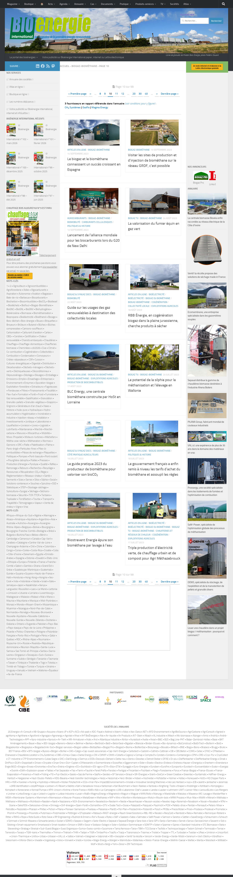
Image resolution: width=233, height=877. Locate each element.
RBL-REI (148, 813)
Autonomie (24, 293)
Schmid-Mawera (27, 820)
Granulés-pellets (14, 402)
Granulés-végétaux (35, 402)
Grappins (51, 402)
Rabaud (97, 813)
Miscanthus (33, 433)
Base (214, 739)
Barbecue (25, 297)
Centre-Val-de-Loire (39, 542)
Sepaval (112, 820)
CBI (172, 751)
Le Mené (42, 589)
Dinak (222, 758)
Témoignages (26, 502)
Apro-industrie (38, 739)
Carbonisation (13, 332)
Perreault (201, 805)
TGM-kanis (31, 832)
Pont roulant (51, 456)
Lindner (11, 793)
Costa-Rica (36, 550)
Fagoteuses (51, 386)
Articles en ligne (76, 149)
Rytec (109, 817)
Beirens (61, 743)
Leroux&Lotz (206, 789)
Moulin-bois (162, 797)
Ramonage (11, 468)
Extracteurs (37, 386)
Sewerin (214, 820)
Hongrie (43, 577)
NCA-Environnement (83, 801)
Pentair (191, 805)
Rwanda (36, 643)
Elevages (39, 375)
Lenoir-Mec (192, 789)
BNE (182, 747)
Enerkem (209, 762)
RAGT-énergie (110, 813)
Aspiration (11, 293)
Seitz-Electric (99, 820)
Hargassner (23, 778)
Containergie (183, 755)
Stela (221, 824)
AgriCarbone (194, 731)
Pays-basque (15, 627)
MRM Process (177, 797)
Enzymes (29, 382)
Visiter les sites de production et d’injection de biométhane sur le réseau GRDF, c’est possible (152, 160)
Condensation (28, 355)
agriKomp (11, 735)
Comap (139, 755)
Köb (97, 789)
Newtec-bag (168, 801)
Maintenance (25, 429)
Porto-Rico (23, 635)
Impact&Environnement (112, 782)
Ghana (37, 565)
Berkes (89, 743)
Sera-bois (141, 820)
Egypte (39, 554)
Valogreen (90, 836)
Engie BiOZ (10, 766)
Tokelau (52, 662)
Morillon (126, 797)
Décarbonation (13, 367)
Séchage (33, 491)
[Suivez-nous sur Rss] (48, 66)
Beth (108, 743)
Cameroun (25, 538)
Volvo (60, 840)
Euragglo (127, 766)
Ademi (117, 731)
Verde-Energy (162, 836)
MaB (86, 793)
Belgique (26, 527)
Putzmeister (59, 813)
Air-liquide (111, 735)
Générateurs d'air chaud (29, 406)
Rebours (24, 468)
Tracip (121, 832)
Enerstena (221, 762)
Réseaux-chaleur (33, 475)
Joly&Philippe (37, 786)
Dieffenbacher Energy (206, 758)
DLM (17, 762)
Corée (26, 550)
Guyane (29, 573)
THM (75, 832)
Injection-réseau (26, 417)
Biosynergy (153, 747)
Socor (87, 824)
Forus (176, 770)
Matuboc (182, 793)
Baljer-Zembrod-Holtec (198, 739)
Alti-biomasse (183, 735)
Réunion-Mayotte (30, 647)
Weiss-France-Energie (156, 840)
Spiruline (45, 483)
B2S (166, 739)
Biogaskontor (12, 747)
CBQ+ (9, 336)
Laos (33, 589)
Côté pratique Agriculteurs (83, 454)
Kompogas (216, 786)
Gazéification (32, 398)
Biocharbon (12, 301)
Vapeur (38, 502)
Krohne (66, 789)
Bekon (70, 743)
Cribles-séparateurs (16, 359)
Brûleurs (22, 324)
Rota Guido (33, 817)
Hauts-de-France (44, 573)
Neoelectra (101, 801)
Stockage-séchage (37, 487)
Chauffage (11, 344)
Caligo (78, 751)
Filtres (25, 390)
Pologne (41, 631)
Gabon (18, 565)
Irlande (35, 581)
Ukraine (50, 666)
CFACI (208, 751)
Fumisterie (50, 394)
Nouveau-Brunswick (41, 612)
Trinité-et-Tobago (15, 666)
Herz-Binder (126, 778)
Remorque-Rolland (214, 813)
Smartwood (44, 824)
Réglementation (14, 475)
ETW (118, 766)
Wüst (100, 844)
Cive (44, 348)
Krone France (79, 789)
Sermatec (172, 820)
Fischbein (145, 770)
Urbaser (52, 836)
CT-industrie (14, 758)
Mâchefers (50, 437)
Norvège (24, 612)
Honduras (18, 577)
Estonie (30, 558)
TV (162, 4)
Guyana (19, 573)
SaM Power (154, 817)
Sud (41, 654)
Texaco (20, 832)
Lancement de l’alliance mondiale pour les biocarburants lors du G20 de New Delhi (93, 240)
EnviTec (52, 766)
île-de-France (15, 674)
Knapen (181, 786)
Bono (196, 747)
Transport (47, 499)
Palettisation (37, 444)
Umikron (210, 832)
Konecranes (23, 789)
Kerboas (153, 786)
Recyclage (48, 468)
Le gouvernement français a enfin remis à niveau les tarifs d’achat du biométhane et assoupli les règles (154, 469)
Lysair (79, 793)
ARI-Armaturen (76, 739)
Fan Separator (62, 770)
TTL (173, 832)
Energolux (197, 762)
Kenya (42, 585)
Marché (38, 429)
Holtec (181, 778)
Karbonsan (106, 786)
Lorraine (33, 592)
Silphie (44, 479)
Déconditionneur (40, 371)
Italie (51, 581)
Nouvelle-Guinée (15, 620)
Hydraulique (36, 409)
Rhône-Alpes (29, 639)
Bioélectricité (157, 294)
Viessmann (11, 840)
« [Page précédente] (90, 93)
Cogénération (159, 302)
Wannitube (125, 840)
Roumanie (43, 639)
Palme (49, 444)
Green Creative (174, 774)
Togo (43, 662)
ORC (19, 444)
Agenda (63, 4)
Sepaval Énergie (126, 820)
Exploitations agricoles (164, 306)
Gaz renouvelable (15, 398)
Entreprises (47, 378)
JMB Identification (20, 786)
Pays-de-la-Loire (32, 627)
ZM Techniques (134, 844)
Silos (36, 479)
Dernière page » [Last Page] (169, 93)
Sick (223, 820)
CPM (194, 755)
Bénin (43, 534)
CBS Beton (181, 751)
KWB (90, 789)
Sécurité (22, 495)
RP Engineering (62, 817)
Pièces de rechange (32, 452)
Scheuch (223, 817)
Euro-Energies (141, 766)
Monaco (10, 604)
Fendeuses (13, 390)
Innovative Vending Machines (150, 782)
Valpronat (102, 836)
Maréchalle (169, 793)
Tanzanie (41, 658)
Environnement (14, 382)
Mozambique (49, 604)
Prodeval (209, 809)
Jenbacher (212, 782)
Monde (20, 604)
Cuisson (39, 359)
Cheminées (24, 348)
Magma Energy (99, 107)
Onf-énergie (67, 805)
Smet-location (59, 824)
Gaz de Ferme (85, 774)
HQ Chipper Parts (215, 778)
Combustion (12, 355)
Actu (50, 4)
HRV (7, 782)
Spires (176, 824)
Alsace (9, 519)
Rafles (53, 464)
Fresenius (26, 774)
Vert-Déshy (204, 836)
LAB (119, 789)
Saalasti (124, 817)
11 (116, 93)
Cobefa (119, 755)
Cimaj (66, 755)
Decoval (100, 758)
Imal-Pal (93, 782)
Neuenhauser (135, 801)
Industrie (11, 417)
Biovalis (165, 747)
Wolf (93, 844)
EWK (22, 770)
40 (146, 93)
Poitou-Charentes (26, 631)
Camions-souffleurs (32, 328)
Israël (44, 581)
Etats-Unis (52, 558)
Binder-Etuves (152, 743)
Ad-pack (85, 731)
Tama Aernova (121, 828)
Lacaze (145, 789)
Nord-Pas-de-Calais (40, 608)
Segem (87, 820)
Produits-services (144, 4)
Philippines (48, 627)
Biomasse (26, 313)
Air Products (124, 735)
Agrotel (68, 735)
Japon (21, 585)
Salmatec (141, 817)
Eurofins (165, 766)
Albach (147, 735)
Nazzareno (65, 801)
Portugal (35, 635)
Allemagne (49, 515)
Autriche (21, 523)
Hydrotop (43, 782)
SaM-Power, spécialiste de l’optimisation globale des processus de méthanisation (206, 528)
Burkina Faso (23, 534)
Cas (92, 4)
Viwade (38, 840)
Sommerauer (135, 824)
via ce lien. (25, 270)
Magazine (12, 4)
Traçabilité (11, 502)
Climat (51, 348)
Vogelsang (49, 840)
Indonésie (25, 581)
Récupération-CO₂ (29, 471)
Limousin (12, 592)
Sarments (11, 479)
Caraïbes (10, 542)
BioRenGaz (140, 747)
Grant (152, 774)
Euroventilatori (202, 766)
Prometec (221, 809)
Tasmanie (53, 658)
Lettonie (53, 589)
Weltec (191, 840)
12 (122, 93)
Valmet (79, 836)
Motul (151, 797)
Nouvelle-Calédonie (38, 616)
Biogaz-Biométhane (41, 305)
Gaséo (73, 774)
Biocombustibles (28, 301)
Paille (26, 444)
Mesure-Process (72, 797)
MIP (111, 797)
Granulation (46, 398)
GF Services (118, 774)
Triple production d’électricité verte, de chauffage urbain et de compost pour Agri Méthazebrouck (154, 553)
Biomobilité (73, 222)
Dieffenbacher (186, 758)
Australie (10, 523)
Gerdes (106, 774)
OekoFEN (22, 805)
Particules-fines (28, 448)
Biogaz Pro (108, 747)
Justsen (50, 786)
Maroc (50, 596)
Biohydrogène (43, 309)
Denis (131, 758)
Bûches (42, 324)
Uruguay (10, 670)
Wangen (113, 840)
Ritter (8, 817)
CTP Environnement (32, 758)
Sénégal (31, 658)
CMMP (102, 755)
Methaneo (102, 797)
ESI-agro (97, 766)
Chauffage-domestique (31, 344)
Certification (31, 336)
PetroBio (10, 809)
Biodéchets (13, 305)
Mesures (21, 433)
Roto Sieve (47, 817)
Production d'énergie (17, 464)
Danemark (28, 554)
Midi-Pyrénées (48, 600)
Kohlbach (204, 786)
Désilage (28, 375)
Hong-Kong (31, 577)
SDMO (68, 820)
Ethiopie (12, 562)
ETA (106, 766)
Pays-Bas (53, 623)
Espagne (20, 558)
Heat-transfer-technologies (83, 778)
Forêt (33, 394)
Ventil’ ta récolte (134, 836)
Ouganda (30, 623)
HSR (14, 782)
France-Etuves (205, 770)
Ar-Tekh (62, 739)
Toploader (11, 499)
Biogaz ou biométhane (158, 298)
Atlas (186, 4)
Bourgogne (47, 527)
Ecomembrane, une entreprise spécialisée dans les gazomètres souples (204, 316)
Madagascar (12, 596)
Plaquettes (49, 452)
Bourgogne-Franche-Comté (20, 531)
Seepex (78, 820)
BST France (14, 751)
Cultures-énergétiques (18, 363)
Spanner (166, 824)
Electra (158, 762)
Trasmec (145, 832)
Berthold (99, 743)
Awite (145, 739)
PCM (168, 805)
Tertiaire (45, 495)
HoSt (202, 778)
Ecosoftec (117, 762)
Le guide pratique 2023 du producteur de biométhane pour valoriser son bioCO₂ (91, 469)
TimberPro (101, 832)
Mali (42, 596)
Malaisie (25, 596)
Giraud (129, 774)
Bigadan (129, 743)
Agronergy (57, 735)
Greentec (188, 774)
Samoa (9, 651)
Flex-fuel (11, 394)
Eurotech (188, 766)
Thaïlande (33, 662)
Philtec (42, 809)
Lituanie (23, 592)
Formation (23, 394)
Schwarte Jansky (46, 820)
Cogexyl (129, 755)
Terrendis (10, 832)
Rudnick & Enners (81, 817)
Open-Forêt (82, 805)
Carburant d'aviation (32, 332)
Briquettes (50, 320)
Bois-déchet (12, 320)
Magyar (134, 793)
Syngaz (23, 491)
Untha (35, 836)
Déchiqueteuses (22, 371)
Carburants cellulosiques (97, 222)
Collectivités (46, 351)
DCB (91, 758)
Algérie (37, 515)
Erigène (70, 766)
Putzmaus (45, 813)
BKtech (174, 747)
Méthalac (221, 797)
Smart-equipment (26, 824)
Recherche (35, 468)
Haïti (8, 577)
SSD (54, 483)
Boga (189, 747)
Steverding (13, 828)
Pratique (124, 4)
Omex (45, 805)
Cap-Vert (46, 538)
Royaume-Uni (13, 643)
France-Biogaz (189, 770)
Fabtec (49, 770)
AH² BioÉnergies (89, 735)
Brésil (51, 531)
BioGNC (10, 309)
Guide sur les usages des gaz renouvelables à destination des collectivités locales (91, 313)
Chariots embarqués (32, 340)
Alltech (170, 735)
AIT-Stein (137, 735)
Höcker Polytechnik (70, 782)
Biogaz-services (64, 747)
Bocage (52, 317)
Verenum (191, 836)
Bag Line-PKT (177, 739)
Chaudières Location (27, 755)
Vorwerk (69, 840)
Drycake (47, 762)
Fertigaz (122, 770)
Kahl (78, 786)
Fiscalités (51, 390)
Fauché (89, 770)
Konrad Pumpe (39, 789)
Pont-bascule (36, 456)
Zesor (122, 844)
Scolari (60, 820)
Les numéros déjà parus (21, 101)
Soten (157, 824)
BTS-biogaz (34, 751)
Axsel (153, 739)
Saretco (176, 817)
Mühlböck (35, 801)
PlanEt (113, 809)
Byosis (45, 751)
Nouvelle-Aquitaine (16, 616)
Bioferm (210, 743)
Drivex (38, 762)
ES (77, 766)
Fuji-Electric (62, 774)
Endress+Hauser (181, 762)
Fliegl (155, 770)
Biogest (120, 747)
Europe (22, 562)
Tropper (165, 832)
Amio (205, 735)
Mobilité (46, 433)
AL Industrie (159, 735)
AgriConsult (208, 731)
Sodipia (96, 824)
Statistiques (12, 487)
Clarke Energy (85, 755)
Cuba (55, 550)
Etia (112, 766)
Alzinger (197, 735)
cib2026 (36, 348)
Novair (203, 801)
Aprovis (52, 739)
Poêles (34, 460)
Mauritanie (22, 600)
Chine (39, 546)
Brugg (214, 747)
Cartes (47, 332)
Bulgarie (10, 534)
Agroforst (34, 735)
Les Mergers (221, 789)
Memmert (42, 797)
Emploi (22, 378)
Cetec (199, 751)
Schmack (12, 820)
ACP (71, 731)
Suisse (48, 654)
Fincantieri (133, 770)
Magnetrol (113, 793)
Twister (192, 832)
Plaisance (103, 809)
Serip (162, 820)
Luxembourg (46, 592)
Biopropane (12, 317)
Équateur (53, 670)
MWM (202, 797)
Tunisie (30, 666)
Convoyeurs (43, 355)
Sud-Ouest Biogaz (49, 828)
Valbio (70, 836)
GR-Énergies (140, 774)
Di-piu (174, 758)
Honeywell (192, 778)
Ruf (93, 817)
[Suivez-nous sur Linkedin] (37, 66)
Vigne (19, 506)
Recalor (158, 813)
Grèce (9, 569)
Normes (47, 440)
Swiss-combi (93, 828)
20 (134, 93)
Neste (123, 801)
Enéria (61, 766)
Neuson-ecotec (152, 801)
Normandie (12, 612)
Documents (107, 4)
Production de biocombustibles (85, 382)
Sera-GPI (153, 820)
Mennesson (55, 797)
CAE (71, 751)
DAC (62, 758)
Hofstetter (161, 778)
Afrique (10, 515)
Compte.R (150, 755)
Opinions (10, 444)
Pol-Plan (122, 809)
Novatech (214, 801)
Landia (154, 789)
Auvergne (33, 523)
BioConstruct (184, 743)
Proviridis (33, 813)
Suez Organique (69, 828)
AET (145, 731)
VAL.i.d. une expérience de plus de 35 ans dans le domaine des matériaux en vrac (206, 449)
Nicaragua (23, 608)
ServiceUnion (201, 820)
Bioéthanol (40, 317)
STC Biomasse (210, 824)
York (114, 844)
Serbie (43, 651)
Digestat (36, 363)
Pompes (23, 456)
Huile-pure (22, 409)
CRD (201, 755)
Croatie (47, 550)
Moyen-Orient (33, 604)
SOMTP (148, 824)
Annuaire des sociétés (20, 79)
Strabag (25, 828)
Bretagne (41, 531)
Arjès (88, 739)
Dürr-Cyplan (72, 762)
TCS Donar (150, 828)
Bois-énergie (27, 320)
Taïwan (11, 662)
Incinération (44, 413)
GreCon (161, 774)
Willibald (221, 840)
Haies (46, 406)
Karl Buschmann (122, 786)
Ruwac (101, 817)
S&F (116, 817)
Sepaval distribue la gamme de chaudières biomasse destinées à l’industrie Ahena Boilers (205, 384)
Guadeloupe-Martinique (26, 569)
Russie (26, 643)
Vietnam (32, 670)
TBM (140, 828)
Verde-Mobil (177, 836)
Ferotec (112, 770)
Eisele (150, 762)
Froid (40, 394)
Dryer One (58, 762)
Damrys (83, 758)
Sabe (132, 817)
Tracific (112, 832)
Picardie (10, 631)
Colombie (49, 546)
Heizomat (112, 778)
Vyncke (87, 840)
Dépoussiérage (14, 375)
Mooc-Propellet (14, 437)
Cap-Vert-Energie (117, 751)
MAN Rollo (145, 793)
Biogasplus (27, 747)
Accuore (51, 731)
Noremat (181, 801)
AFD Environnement (159, 731)
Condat (160, 755)
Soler (114, 824)
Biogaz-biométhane (99, 149)
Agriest (219, 731)
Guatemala (46, 569)
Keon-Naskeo (139, 786)
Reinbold (180, 813)
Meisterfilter (219, 793)
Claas (73, 755)
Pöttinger (72, 813)
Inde (16, 581)
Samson (166, 817)
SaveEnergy (197, 817)
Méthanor (11, 801)
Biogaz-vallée (81, 747)
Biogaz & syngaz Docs (79, 294)
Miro (118, 797)
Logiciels (44, 425)
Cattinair (164, 751)
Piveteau (91, 809)
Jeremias (223, 782)
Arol (96, 739)
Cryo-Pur (210, 755)
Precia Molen (178, 809)
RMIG (16, 817)
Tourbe (36, 499)
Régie (44, 471)
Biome (129, 747)
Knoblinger (192, 786)
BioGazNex (95, 747)
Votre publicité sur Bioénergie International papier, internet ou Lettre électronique (83, 57)
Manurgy (157, 793)
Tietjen (83, 832)
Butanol (32, 324)
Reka (189, 813)
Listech (42, 793)
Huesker (22, 782)
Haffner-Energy (217, 774)
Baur (39, 743)
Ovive (126, 805)
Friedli (36, 774)
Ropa (23, 817)
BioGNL (20, 309)
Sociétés (174, 4)
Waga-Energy (100, 840)
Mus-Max (192, 797)
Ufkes (201, 832)
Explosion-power (35, 770)
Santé (47, 475)
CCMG (192, 751)
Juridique (30, 421)
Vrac (26, 506)
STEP (23, 487)
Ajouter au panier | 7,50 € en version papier (18, 276)
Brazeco (205, 747)
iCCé (85, 782)
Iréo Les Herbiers (176, 782)
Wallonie (42, 670)
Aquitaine (32, 519)
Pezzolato (22, 809)
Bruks (223, 747)
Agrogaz (45, 735)
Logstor (52, 793)
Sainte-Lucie (47, 647)
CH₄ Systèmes (73, 107)
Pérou (44, 635)
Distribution (48, 363)
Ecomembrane (103, 762)
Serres (29, 479)
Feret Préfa (100, 770)
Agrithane (23, 735)
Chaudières (49, 340)
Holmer (172, 778)
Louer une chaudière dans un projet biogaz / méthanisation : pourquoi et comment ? (206, 632)
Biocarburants (39, 297)
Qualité (44, 464)
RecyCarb (168, 813)
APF (27, 739)
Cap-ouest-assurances (94, 751)
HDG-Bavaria (60, 778)
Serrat (182, 820)
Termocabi (209, 828)
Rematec (209, 178)
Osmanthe (95, 805)
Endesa (167, 762)
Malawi (34, 596)
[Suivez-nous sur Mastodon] (53, 66)
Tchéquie (22, 662)
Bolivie (36, 527)
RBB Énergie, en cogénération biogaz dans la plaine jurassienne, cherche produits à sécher (153, 320)
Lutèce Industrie (66, 793)
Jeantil (201, 782)
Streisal (34, 828)
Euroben (154, 766)
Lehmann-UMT (176, 789)
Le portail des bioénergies (22, 57)
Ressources (12, 471)
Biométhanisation (42, 313)
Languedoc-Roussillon (17, 589)
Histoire (10, 409)
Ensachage (33, 378)
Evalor (215, 766)
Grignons (11, 406)
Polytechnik (135, 809)
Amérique (20, 519)
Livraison (25, 425)
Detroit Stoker (153, 758)
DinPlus (9, 762)
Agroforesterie (13, 289)
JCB (194, 782)
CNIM (111, 755)
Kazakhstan (31, 585)
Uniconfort (222, 832)
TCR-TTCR (34, 495)
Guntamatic (200, 774)
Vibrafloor (217, 836)
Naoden (46, 801)
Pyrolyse (34, 464)
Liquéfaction (12, 425)
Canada (35, 538)
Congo (9, 550)
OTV (105, 805)
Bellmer (80, 743)
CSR (31, 359)
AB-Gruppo (39, 731)
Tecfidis (161, 828)
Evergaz (224, 766)
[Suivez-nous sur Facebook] (43, 66)
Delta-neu (121, 758)
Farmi (80, 770)
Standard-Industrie (190, 824)
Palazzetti (136, 805)
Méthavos (23, 801)
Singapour (20, 654)
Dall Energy (71, 758)
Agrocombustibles (37, 286)
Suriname (11, 658)
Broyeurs (11, 324)
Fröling (44, 774)
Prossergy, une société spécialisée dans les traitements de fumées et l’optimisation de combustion (205, 491)
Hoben (137, 778)
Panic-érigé (12, 448)
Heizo (102, 778)
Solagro (106, 824)
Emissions (11, 378)
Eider (142, 762)
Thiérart (67, 832)
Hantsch (11, 778)
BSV (24, 751)
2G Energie (13, 731)
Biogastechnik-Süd (44, 747)
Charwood (10, 755)
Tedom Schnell (194, 828)
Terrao (220, 828)
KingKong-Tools (167, 786)
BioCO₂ (42, 301)
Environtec (40, 766)
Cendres (18, 336)
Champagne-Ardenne (17, 546)
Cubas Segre (51, 758)
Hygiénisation (29, 413)
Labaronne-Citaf (131, 789)
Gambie (28, 565)
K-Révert (60, 786)
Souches (35, 483)
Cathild (154, 751)
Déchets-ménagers (33, 367)
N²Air (223, 801)
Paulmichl (158, 805)
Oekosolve (34, 805)
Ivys (189, 782)
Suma (82, 828)
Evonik (14, 770)
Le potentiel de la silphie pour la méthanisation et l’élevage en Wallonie (152, 385)
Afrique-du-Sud (24, 515)
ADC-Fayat (97, 731)
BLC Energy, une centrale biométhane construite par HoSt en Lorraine (94, 396)
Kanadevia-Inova (91, 786)
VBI (111, 836)
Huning (32, 782)
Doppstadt (27, 762)
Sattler (185, 817)
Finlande (32, 562)
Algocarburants (38, 289)
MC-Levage (205, 793)
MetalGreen (89, 797)
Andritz (214, 735)
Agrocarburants (77, 218)
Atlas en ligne (16, 86)
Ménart (211, 797)
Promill (10, 813)
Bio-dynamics (169, 743)
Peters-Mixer (215, 805)
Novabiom (193, 801)
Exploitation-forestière (17, 386)
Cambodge (11, 538)
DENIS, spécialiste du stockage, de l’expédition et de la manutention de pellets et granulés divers (206, 586)
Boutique (29, 4)
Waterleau (138, 840)
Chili (33, 546)
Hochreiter (148, 778)
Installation (41, 417)
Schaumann (211, 817)
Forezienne (166, 770)
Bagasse (46, 293)
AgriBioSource (179, 731)
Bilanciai (139, 743)
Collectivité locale (139, 306)
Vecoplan (119, 836)
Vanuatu (21, 670)
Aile (102, 735)
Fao (73, 770)
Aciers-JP (62, 731)
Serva (190, 820)
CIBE (58, 755)
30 (140, 93)
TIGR (91, 832)
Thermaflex (45, 832)
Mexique (34, 600)
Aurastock (135, 739)
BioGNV (29, 309)
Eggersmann (131, 762)
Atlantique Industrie (110, 739)
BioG (218, 743)
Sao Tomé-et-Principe (27, 651)
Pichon (51, 809)
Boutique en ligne (18, 94)
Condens (170, 755)
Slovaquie (32, 654)
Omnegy (54, 805)
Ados (125, 731)
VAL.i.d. (61, 836)
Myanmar (11, 608)
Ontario (20, 623)
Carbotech (134, 751)
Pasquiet (147, 805)
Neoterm (113, 801)
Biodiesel (52, 301)
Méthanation (34, 440)
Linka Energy (23, 793)
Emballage (51, 375)
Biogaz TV (133, 218)
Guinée (10, 573)
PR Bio (166, 809)
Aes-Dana (135, 731)
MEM (8, 797)
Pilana (60, 809)
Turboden (182, 832)
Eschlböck (86, 766)
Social (53, 479)
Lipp (34, 793)
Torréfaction (25, 499)
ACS (77, 731)
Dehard (109, 758)
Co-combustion (14, 351)
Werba (200, 840)
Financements (37, 390)
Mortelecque (139, 797)
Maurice (10, 600)
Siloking (11, 824)
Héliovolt (54, 782)
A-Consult (26, 731)
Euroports (177, 766)
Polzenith (147, 809)
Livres (35, 425)
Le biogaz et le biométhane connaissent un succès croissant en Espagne (94, 164)
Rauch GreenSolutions (131, 813)
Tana (133, 828)
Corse (18, 550)
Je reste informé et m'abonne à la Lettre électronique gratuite (207, 67)
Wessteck (210, 840)
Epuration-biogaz (44, 382)
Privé (189, 809)
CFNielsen (218, 751)
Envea (30, 766)
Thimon (57, 832)
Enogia (21, 766)
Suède (21, 658)
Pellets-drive (179, 805)
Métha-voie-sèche (16, 440)
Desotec (140, 758)
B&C (160, 739)
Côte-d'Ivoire (14, 554)
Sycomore (107, 828)
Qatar (52, 635)
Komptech (10, 789)
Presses (44, 460)
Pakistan (41, 623)
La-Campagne (108, 789)
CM (95, 755)
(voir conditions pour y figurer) (140, 103)
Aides (26, 289)
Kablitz (70, 786)
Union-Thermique (20, 836)
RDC (18, 639)
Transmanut (132, 832)
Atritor (125, 739)
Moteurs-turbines (34, 437)
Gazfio (86, 107)
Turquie (40, 666)
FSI (52, 774)
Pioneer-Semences (75, 809)
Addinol (108, 731)
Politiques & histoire (78, 226)
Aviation (36, 293)
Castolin (145, 751)
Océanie (10, 623)
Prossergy (22, 813)
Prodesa (198, 809)
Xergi (107, 844)
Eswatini (40, 558)
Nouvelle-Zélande (35, 620)
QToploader (85, 813)
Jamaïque (11, 585)
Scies (21, 479)
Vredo (79, 840)
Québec (10, 639)
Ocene (12, 805)
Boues (39, 320)
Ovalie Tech (115, 805)
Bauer (32, 743)
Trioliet (155, 832)
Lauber (162, 789)
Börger (54, 751)
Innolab (129, 782)
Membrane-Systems (23, 797)
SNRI (80, 824)
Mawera (193, 793)
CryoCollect (222, 755)
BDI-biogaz (49, 743)
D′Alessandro (87, 762)
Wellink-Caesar (178, 840)
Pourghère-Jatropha (18, 460)
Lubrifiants (11, 429)
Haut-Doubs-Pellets (41, 778)
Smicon (72, 824)
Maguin (125, 793)
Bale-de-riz (12, 297)
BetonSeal (118, 743)
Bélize (35, 534)
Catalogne (22, 542)
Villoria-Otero (26, 840)
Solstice (123, 824)
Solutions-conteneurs (17, 483)
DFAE (165, 758)
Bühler (63, 751)
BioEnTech (198, 743)
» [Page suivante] (157, 93)
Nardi (54, 801)
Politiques (11, 456)
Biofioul (25, 305)
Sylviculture (12, 491)
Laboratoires (43, 421)
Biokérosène (12, 313)
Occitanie (50, 620)
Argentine (44, 519)
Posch (158, 809)
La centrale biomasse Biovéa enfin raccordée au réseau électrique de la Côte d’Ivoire (206, 222)
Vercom (149, 836)
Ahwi (76, 735)
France (42, 562)
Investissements (14, 421)
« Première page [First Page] (77, 93)
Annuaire (79, 4)
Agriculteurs (19, 286)
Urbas (43, 836)
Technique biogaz (176, 828)
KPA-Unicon (55, 789)
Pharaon (33, 809)
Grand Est (47, 565)
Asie (53, 519)
